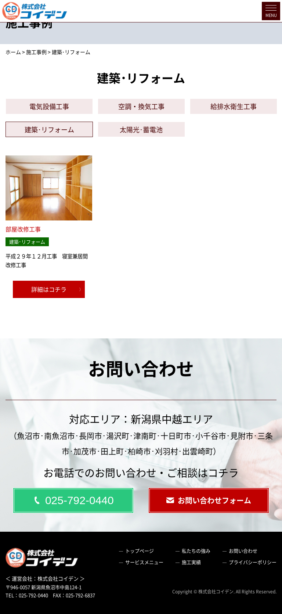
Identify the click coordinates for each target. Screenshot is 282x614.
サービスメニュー (144, 562)
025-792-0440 (73, 500)
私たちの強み (196, 550)
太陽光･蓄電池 (141, 129)
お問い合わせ (243, 550)
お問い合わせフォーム (208, 500)
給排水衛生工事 (233, 106)
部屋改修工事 (23, 229)
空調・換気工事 (141, 106)
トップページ (139, 550)
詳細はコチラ (48, 289)
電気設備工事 (49, 106)
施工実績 (191, 562)
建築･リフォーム (49, 129)
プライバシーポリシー (252, 562)
